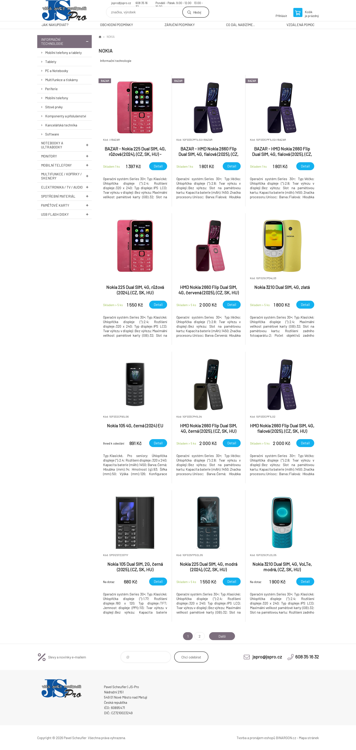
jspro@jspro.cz (121, 3)
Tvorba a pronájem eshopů (256, 738)
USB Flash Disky (66, 214)
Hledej (197, 12)
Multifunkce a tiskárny (61, 80)
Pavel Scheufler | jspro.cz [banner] (64, 10)
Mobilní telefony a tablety (63, 53)
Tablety (50, 62)
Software (52, 134)
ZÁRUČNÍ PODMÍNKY (180, 25)
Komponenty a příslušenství (65, 116)
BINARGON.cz (286, 738)
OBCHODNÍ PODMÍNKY (116, 25)
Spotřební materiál (66, 196)
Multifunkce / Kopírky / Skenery (66, 176)
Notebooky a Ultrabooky (66, 145)
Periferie (51, 89)
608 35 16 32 (142, 3)
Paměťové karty (66, 205)
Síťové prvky (54, 107)
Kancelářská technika (61, 125)
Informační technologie (66, 41)
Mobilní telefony (56, 98)
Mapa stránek (309, 738)
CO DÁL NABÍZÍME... (240, 25)
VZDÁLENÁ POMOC (300, 25)
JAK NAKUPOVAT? (55, 25)
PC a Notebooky (56, 71)
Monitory (66, 156)
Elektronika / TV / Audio (66, 187)
